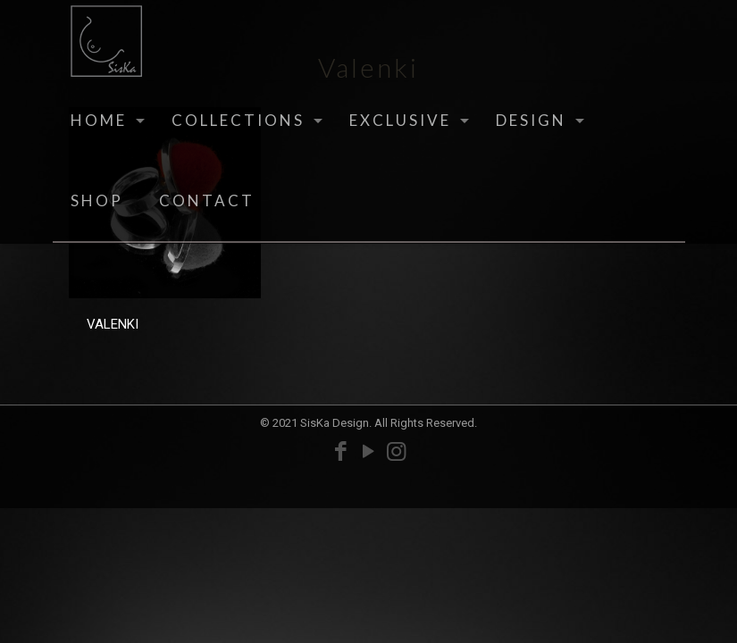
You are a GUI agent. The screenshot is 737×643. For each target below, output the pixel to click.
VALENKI (112, 324)
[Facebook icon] (341, 451)
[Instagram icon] (396, 451)
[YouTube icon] (368, 451)
